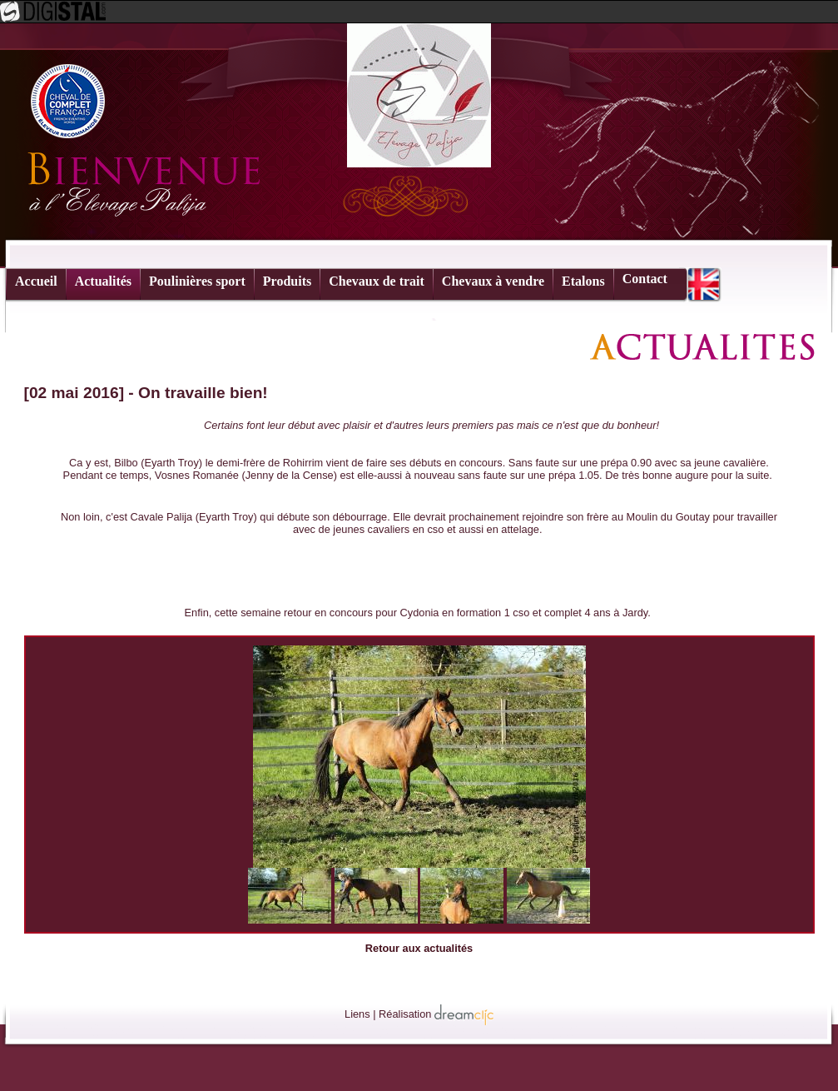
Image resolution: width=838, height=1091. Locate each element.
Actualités (103, 281)
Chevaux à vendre (493, 281)
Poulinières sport (197, 281)
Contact (644, 279)
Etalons (583, 281)
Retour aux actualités (419, 948)
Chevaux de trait (376, 281)
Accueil (36, 281)
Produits (287, 281)
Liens (357, 1014)
